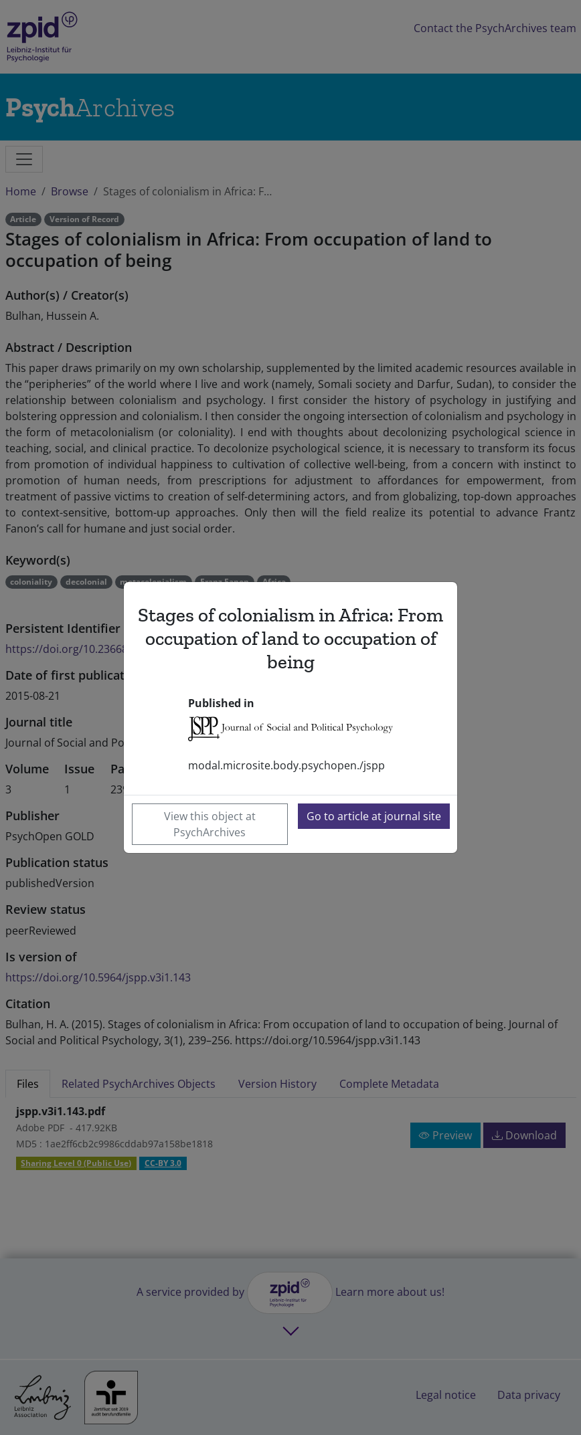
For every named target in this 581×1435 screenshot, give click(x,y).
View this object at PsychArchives (210, 824)
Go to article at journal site (374, 816)
